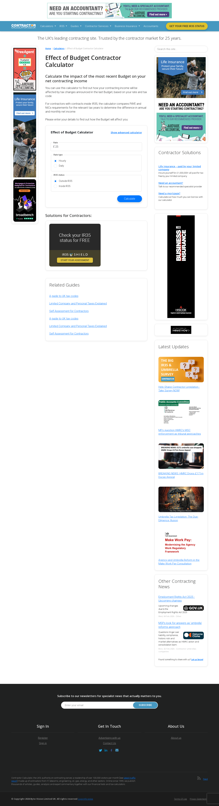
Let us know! (197, 659)
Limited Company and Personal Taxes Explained (78, 303)
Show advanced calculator (126, 132)
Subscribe (145, 705)
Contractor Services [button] (97, 26)
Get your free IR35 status (186, 26)
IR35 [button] (62, 26)
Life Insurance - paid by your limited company (179, 168)
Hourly (62, 160)
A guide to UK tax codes (63, 296)
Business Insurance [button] (126, 26)
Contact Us (109, 743)
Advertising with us (109, 737)
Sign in (43, 743)
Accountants (151, 26)
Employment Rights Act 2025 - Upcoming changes (176, 598)
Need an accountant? (170, 183)
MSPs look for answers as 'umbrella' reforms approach (180, 624)
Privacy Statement (198, 798)
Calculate (129, 198)
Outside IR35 (65, 181)
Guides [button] (75, 26)
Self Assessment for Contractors (69, 311)
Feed (205, 779)
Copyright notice (85, 798)
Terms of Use (180, 798)
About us (176, 737)
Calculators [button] (47, 26)
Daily (61, 165)
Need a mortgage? (169, 193)
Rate (55, 143)
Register (43, 737)
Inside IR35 (64, 186)
